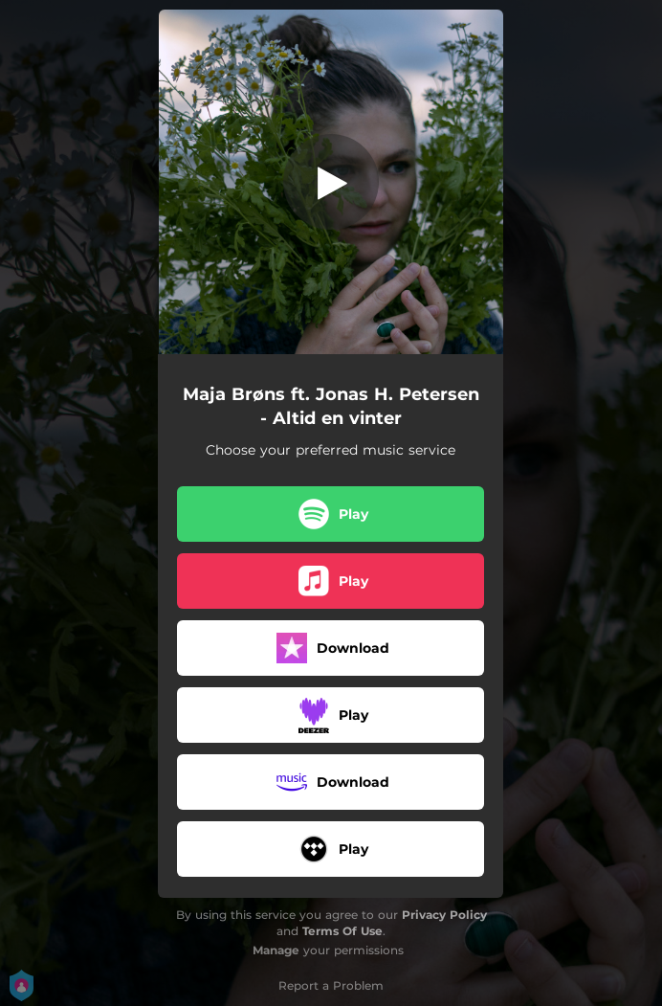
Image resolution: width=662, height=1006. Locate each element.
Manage (276, 950)
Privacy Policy (444, 914)
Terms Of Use (342, 931)
